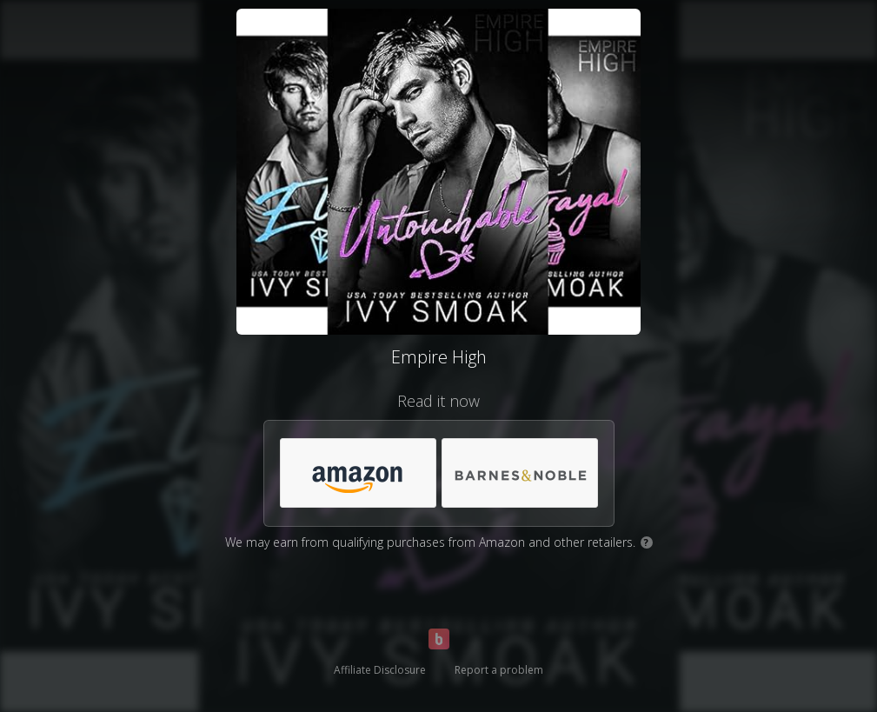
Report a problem (499, 669)
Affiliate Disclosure (380, 669)
